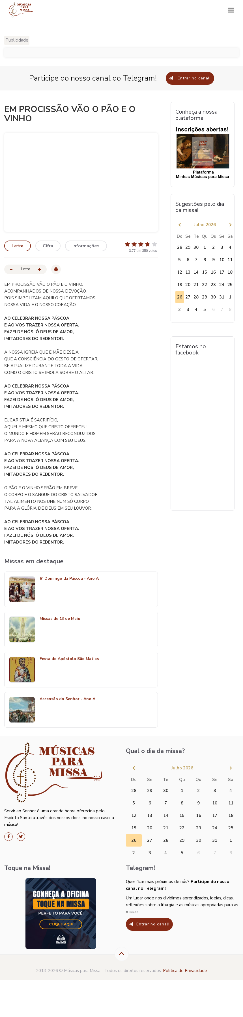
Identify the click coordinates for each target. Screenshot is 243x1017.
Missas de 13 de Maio (60, 618)
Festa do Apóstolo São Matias (69, 659)
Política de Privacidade (185, 970)
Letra (17, 246)
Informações (86, 246)
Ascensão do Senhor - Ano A (67, 699)
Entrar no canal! (190, 78)
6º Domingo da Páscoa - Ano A (69, 578)
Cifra (48, 246)
